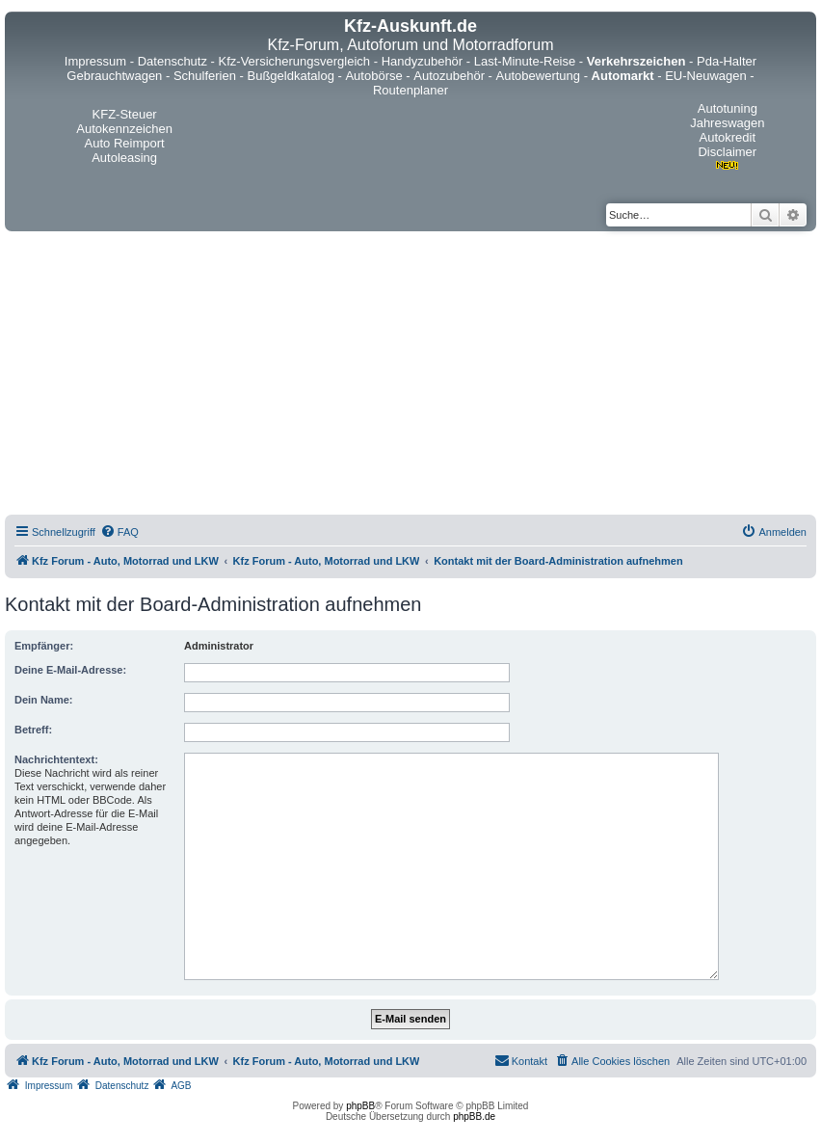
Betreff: (33, 729)
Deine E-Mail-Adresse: (70, 670)
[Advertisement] (410, 376)
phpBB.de (474, 1116)
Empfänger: (43, 645)
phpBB (360, 1106)
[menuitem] (119, 532)
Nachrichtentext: (56, 759)
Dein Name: (43, 699)
